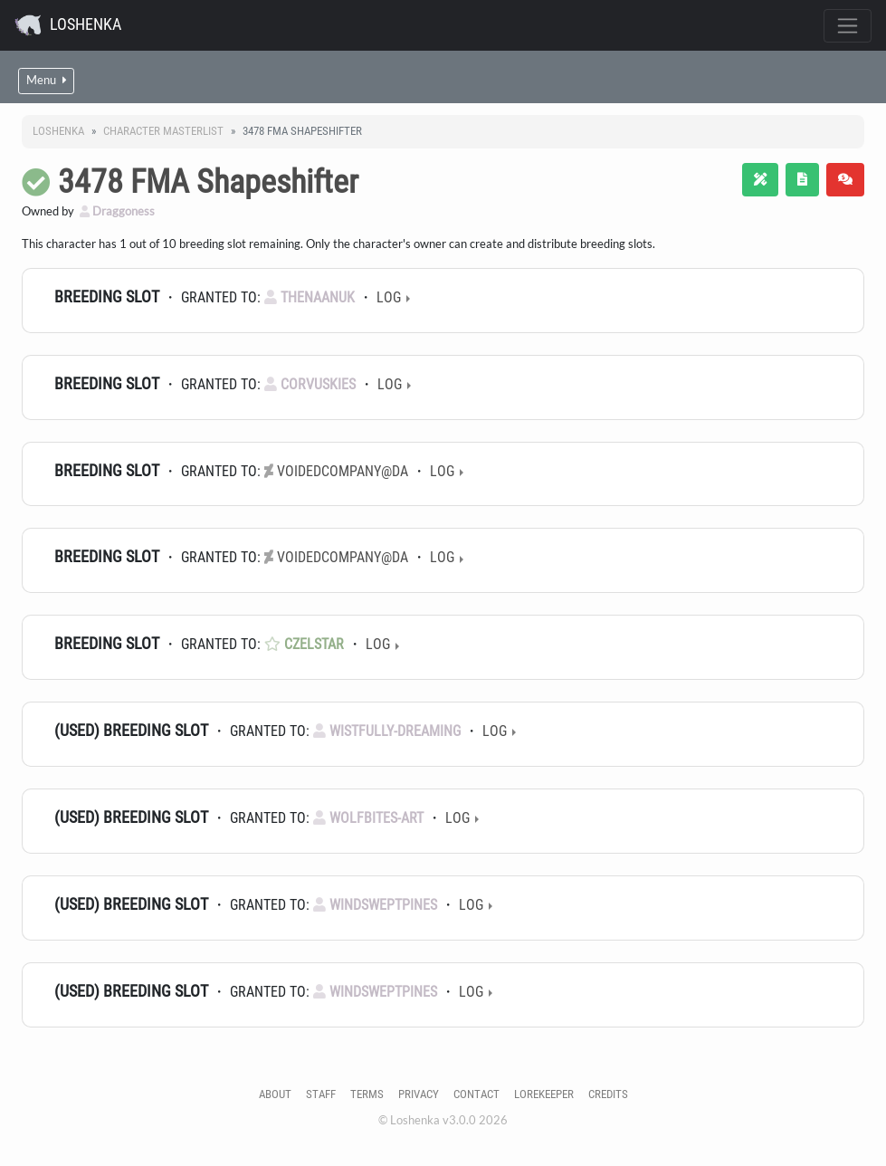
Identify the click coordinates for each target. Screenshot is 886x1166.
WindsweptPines (375, 904)
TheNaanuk (309, 297)
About (275, 1094)
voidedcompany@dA (336, 471)
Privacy (418, 1094)
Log (388, 297)
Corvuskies (310, 384)
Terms (367, 1094)
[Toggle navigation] (848, 26)
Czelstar (304, 644)
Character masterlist (163, 131)
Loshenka (67, 25)
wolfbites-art (368, 818)
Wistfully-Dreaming (387, 731)
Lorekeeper (544, 1094)
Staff (321, 1094)
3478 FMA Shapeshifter (208, 182)
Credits (608, 1094)
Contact (476, 1094)
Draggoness (117, 211)
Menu (46, 80)
